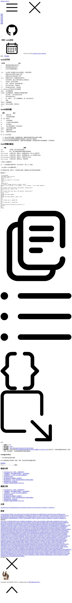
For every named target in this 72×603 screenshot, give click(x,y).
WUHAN (55, 561)
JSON (65, 544)
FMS (49, 523)
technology (35, 53)
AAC (5, 528)
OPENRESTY (60, 549)
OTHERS (24, 514)
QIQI (62, 552)
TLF (12, 558)
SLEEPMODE (22, 556)
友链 (2, 22)
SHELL (47, 554)
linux (39, 53)
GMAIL (35, 541)
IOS (53, 523)
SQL (2, 557)
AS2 (21, 529)
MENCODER (55, 546)
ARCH (18, 529)
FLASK (40, 523)
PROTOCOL (34, 552)
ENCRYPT (10, 537)
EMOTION (4, 537)
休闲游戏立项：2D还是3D (10, 488)
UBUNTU (50, 525)
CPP (13, 522)
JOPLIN (48, 544)
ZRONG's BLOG (36, 7)
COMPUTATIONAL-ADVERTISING (49, 533)
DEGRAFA (52, 534)
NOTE (32, 549)
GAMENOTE (42, 521)
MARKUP (39, 546)
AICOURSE (42, 528)
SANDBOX (22, 554)
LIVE (58, 545)
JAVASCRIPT (33, 544)
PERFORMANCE (31, 550)
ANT (65, 528)
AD (18, 528)
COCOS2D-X (51, 521)
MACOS (17, 546)
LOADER (63, 545)
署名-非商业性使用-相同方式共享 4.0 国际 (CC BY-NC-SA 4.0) (32, 456)
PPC (13, 552)
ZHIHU (22, 562)
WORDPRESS (21, 523)
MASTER (44, 546)
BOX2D (39, 530)
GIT (45, 523)
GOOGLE (39, 525)
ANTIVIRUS (4, 529)
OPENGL (54, 549)
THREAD (67, 557)
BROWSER (45, 530)
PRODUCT (28, 552)
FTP (57, 540)
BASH (60, 529)
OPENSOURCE (5, 550)
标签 (2, 18)
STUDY (35, 522)
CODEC (15, 533)
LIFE (22, 525)
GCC (10, 541)
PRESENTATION (20, 552)
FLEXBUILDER (15, 540)
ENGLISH (22, 537)
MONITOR (33, 548)
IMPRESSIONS (16, 514)
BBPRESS (66, 529)
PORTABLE (4, 552)
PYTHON (11, 521)
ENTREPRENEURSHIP (31, 537)
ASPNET (37, 529)
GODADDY (41, 541)
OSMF (14, 550)
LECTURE (9, 545)
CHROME (63, 532)
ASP (33, 529)
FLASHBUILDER (31, 523)
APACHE (10, 529)
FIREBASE (12, 538)
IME (6, 544)
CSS (29, 534)
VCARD (36, 560)
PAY (21, 550)
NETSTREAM (5, 549)
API (14, 529)
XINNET (3, 562)
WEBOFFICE (4, 561)
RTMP (62, 553)
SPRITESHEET (5, 525)
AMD (51, 528)
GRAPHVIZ (4, 542)
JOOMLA (43, 544)
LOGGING (4, 546)
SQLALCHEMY (8, 557)
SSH (14, 557)
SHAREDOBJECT (40, 554)
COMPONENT (35, 533)
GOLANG (48, 541)
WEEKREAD (21, 561)
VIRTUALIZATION (58, 560)
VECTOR (42, 560)
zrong (11, 453)
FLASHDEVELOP (54, 538)
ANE (62, 528)
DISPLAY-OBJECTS (25, 536)
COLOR (28, 533)
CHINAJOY (39, 532)
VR (65, 560)
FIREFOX (19, 538)
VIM (34, 525)
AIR (6, 521)
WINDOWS (32, 561)
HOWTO (41, 542)
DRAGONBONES (42, 536)
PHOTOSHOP (40, 550)
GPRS (59, 541)
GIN (28, 541)
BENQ (3, 530)
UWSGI (24, 560)
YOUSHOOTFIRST (15, 562)
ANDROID (29, 522)
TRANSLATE (30, 558)
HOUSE (36, 542)
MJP (66, 546)
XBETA (60, 561)
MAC (13, 546)
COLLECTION (22, 533)
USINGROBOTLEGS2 (11, 560)
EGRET (63, 536)
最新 (2, 15)
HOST (32, 542)
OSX (18, 550)
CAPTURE (10, 532)
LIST (40, 545)
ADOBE (61, 522)
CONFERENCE (63, 533)
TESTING (61, 557)
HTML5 (53, 542)
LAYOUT (3, 545)
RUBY (66, 553)
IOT (13, 544)
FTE (54, 540)
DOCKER (34, 536)
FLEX (23, 521)
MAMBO (22, 546)
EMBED (68, 536)
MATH (49, 546)
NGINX (18, 549)
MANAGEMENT (20, 522)
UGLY (65, 558)
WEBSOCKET (12, 561)
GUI (12, 542)
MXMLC (43, 548)
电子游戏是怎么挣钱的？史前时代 (13, 485)
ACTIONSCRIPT (6, 522)
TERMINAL (54, 557)
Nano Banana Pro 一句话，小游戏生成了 (14, 478)
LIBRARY (16, 545)
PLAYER (56, 550)
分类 (2, 17)
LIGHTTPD (26, 545)
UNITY (3, 560)
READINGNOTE (6, 523)
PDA (24, 550)
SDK (27, 554)
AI (38, 528)
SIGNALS (52, 554)
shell (42, 53)
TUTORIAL (45, 514)
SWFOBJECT (47, 557)
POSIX (10, 552)
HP (45, 542)
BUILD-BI (52, 530)
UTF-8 (20, 560)
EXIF (48, 537)
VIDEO (47, 560)
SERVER (14, 523)
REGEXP (40, 553)
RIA (44, 553)
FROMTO (47, 522)
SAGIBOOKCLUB (6, 554)
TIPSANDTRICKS (6, 558)
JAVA (63, 523)
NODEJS (27, 549)
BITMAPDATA (15, 525)
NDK (53, 548)
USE (35, 514)
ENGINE (16, 537)
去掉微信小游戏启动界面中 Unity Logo (14, 489)
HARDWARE (21, 542)
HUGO (63, 542)
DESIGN (52, 514)
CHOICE (57, 525)
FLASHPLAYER (60, 521)
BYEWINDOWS (59, 530)
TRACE (16, 558)
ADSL (35, 528)
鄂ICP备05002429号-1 (34, 589)
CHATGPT (32, 532)
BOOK (35, 530)
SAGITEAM (55, 522)
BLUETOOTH (29, 530)
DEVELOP (4, 536)
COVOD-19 (20, 534)
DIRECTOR (16, 536)
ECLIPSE (52, 536)
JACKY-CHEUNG (20, 544)
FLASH (18, 521)
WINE (38, 561)
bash (45, 53)
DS (48, 536)
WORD (42, 561)
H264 (16, 542)
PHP (45, 525)
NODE (22, 549)
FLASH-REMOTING (32, 538)
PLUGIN (66, 550)
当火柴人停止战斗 (8, 483)
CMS (3, 533)
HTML (49, 542)
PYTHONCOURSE (55, 552)
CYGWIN (57, 523)
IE (69, 542)
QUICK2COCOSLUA (6, 553)
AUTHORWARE (53, 529)
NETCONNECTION (60, 548)
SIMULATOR (59, 554)
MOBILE (63, 525)
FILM (2, 538)
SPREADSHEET (57, 556)
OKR (49, 549)
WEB (39, 514)
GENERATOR (23, 541)
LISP (36, 545)
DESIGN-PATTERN (60, 534)
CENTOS (16, 532)
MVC (39, 548)
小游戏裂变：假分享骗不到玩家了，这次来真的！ (17, 480)
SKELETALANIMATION (7, 556)
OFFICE (45, 549)
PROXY (40, 552)
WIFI (26, 561)
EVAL (40, 537)
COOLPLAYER (12, 534)
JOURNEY (54, 544)
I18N (66, 542)
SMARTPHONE (30, 556)
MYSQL (49, 548)
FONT (29, 540)
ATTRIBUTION (44, 529)
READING (34, 521)
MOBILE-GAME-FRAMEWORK (15, 548)
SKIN (16, 556)
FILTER (6, 538)
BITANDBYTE (11, 530)
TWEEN (46, 558)
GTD (9, 542)
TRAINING (23, 558)
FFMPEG (65, 537)
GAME (41, 522)
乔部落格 (6, 56)
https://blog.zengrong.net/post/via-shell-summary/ (22, 454)
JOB (39, 544)
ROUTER (57, 553)
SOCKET (38, 556)
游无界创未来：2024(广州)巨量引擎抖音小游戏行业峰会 (18, 486)
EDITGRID (58, 536)
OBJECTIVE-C (38, 549)
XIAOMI (65, 561)
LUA (66, 522)
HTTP (58, 542)
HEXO (27, 542)
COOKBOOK (4, 534)
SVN (42, 557)
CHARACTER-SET (24, 532)
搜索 (2, 23)
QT (65, 552)
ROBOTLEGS (50, 553)
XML (8, 562)
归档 (2, 20)
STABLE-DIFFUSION (22, 557)
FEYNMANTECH (58, 537)
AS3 (3, 521)
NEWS (30, 514)
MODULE (27, 548)
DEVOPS (10, 536)
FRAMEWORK (35, 540)
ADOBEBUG (29, 528)
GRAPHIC (64, 541)
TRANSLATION (39, 558)
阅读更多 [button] (3, 470)
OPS (10, 550)
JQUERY (61, 544)
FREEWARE (43, 540)
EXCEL (44, 537)
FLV (21, 540)
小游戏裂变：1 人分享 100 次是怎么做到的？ (15, 481)
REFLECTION (33, 553)
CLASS (68, 532)
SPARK (50, 556)
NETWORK (12, 549)
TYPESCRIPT (53, 558)
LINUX (28, 521)
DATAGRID (40, 534)
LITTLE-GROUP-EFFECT (49, 545)
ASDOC (29, 529)
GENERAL (15, 541)
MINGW (62, 546)
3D (2, 528)
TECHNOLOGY (6, 514)
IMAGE (3, 544)
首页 (2, 14)
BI (6, 530)
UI (68, 558)
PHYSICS (51, 550)
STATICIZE (31, 557)
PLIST (61, 550)
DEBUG (46, 534)
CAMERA (4, 532)
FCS (51, 537)
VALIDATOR (30, 560)
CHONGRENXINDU (54, 532)
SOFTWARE (28, 525)
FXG (60, 540)
